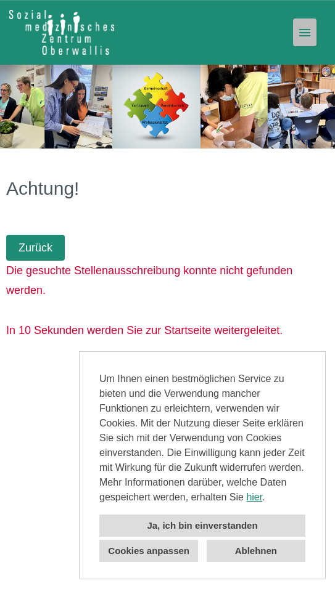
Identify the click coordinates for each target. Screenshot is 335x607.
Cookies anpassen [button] (148, 550)
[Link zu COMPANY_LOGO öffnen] (61, 32)
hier (254, 497)
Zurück (35, 248)
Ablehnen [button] (256, 550)
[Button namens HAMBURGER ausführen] (304, 32)
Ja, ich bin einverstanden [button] (202, 525)
